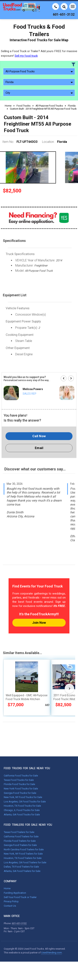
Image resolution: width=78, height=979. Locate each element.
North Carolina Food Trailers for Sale (24, 849)
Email (39, 448)
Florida (39, 82)
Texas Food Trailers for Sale (19, 832)
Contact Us (10, 905)
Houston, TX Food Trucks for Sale (22, 805)
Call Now (39, 436)
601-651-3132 (19, 923)
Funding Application (15, 892)
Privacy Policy (11, 901)
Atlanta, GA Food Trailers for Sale (22, 871)
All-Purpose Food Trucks (39, 71)
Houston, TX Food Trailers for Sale (22, 858)
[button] (63, 378)
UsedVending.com (51, 952)
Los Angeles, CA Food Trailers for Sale (25, 862)
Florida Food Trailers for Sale (20, 840)
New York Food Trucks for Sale (21, 788)
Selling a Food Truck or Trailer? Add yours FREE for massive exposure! (39, 53)
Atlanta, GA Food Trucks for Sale (22, 814)
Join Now (39, 622)
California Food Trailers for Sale (21, 836)
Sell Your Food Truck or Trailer (20, 897)
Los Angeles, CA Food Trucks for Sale (25, 801)
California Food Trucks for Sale (21, 775)
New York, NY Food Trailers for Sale (23, 853)
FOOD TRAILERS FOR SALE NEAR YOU (28, 824)
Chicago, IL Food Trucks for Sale (22, 810)
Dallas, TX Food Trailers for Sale (21, 866)
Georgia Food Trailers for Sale (20, 845)
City (39, 92)
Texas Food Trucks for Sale (19, 780)
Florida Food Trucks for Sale (19, 784)
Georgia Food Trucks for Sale (20, 793)
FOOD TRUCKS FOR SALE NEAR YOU (27, 768)
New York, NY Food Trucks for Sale (23, 797)
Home (7, 888)
